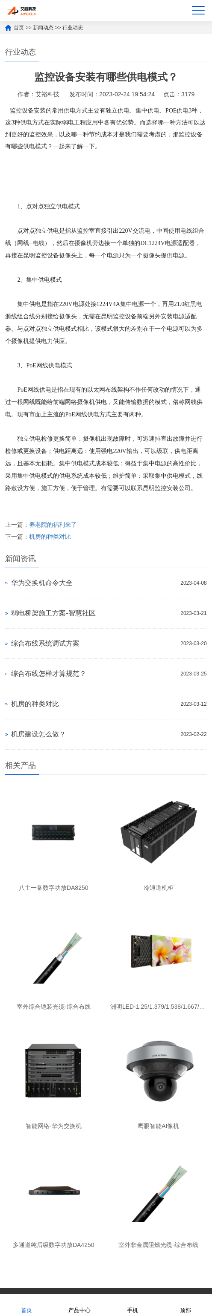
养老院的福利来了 (53, 524)
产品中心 (79, 1304)
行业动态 (72, 28)
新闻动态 (43, 28)
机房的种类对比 (50, 536)
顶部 (185, 1304)
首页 (19, 28)
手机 (132, 1304)
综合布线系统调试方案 (45, 643)
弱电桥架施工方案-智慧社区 (53, 613)
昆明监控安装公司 (167, 488)
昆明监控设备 (41, 255)
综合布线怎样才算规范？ (48, 673)
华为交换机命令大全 (42, 582)
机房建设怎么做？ (38, 734)
